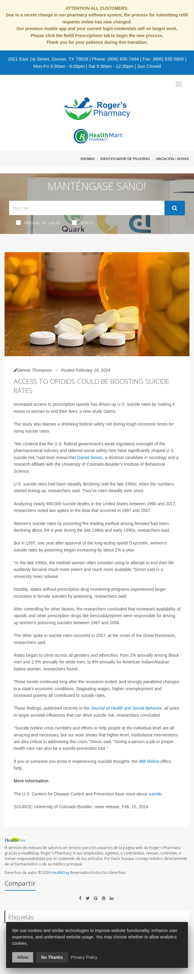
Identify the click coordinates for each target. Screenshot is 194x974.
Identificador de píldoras (125, 159)
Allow (22, 957)
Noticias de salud (38, 222)
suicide (155, 793)
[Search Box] (87, 208)
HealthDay (60, 872)
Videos (83, 222)
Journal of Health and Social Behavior (126, 708)
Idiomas (88, 159)
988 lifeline (149, 761)
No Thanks (52, 957)
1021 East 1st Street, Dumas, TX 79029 (48, 58)
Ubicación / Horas (172, 159)
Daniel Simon (89, 457)
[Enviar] (175, 208)
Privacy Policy (84, 957)
